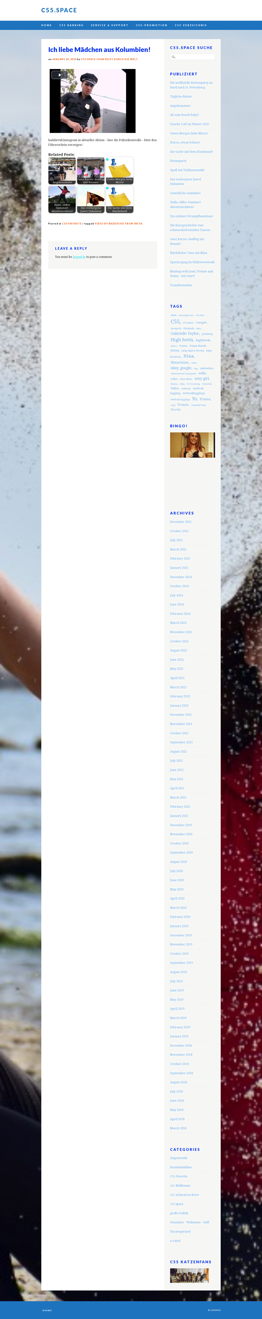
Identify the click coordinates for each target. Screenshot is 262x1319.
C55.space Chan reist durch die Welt (109, 59)
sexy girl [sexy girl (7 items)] (201, 378)
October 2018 (179, 1064)
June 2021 (177, 770)
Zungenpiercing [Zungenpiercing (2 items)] (198, 405)
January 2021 (179, 816)
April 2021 (177, 788)
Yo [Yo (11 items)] (194, 398)
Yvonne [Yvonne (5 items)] (183, 404)
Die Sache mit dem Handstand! (191, 151)
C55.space (59, 10)
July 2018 (176, 1091)
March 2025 (178, 549)
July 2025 (176, 540)
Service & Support (110, 25)
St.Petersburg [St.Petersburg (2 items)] (193, 384)
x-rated (175, 1241)
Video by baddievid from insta (118, 223)
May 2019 (176, 999)
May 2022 (176, 668)
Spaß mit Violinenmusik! (187, 170)
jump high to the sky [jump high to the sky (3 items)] (192, 350)
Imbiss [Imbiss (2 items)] (174, 346)
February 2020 (180, 917)
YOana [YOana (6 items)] (205, 399)
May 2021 (176, 779)
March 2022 (178, 687)
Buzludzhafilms (181, 1167)
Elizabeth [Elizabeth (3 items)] (188, 328)
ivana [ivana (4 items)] (183, 345)
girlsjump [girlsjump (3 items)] (207, 334)
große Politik (179, 1213)
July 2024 (176, 595)
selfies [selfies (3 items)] (174, 379)
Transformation (181, 285)
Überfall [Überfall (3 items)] (175, 409)
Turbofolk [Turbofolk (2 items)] (207, 384)
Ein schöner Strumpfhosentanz (191, 216)
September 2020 (181, 852)
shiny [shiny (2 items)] (182, 384)
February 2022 (180, 696)
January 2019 (179, 1036)
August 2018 (178, 1082)
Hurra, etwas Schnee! (185, 142)
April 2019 (177, 1008)
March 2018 (178, 1128)
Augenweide (179, 1158)
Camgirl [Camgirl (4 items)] (201, 322)
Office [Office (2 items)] (194, 363)
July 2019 (176, 981)
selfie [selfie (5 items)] (202, 373)
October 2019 (179, 953)
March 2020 (178, 907)
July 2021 (176, 760)
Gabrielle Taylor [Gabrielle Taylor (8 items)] (185, 333)
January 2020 (179, 926)
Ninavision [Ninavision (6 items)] (179, 362)
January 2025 (179, 568)
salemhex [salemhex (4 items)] (206, 368)
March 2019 (178, 1018)
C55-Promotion (152, 25)
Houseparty (178, 161)
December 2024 (181, 577)
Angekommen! (180, 106)
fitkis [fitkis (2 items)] (198, 328)
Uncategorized (180, 1231)
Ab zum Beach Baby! (184, 115)
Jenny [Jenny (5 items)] (175, 350)
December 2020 (181, 825)
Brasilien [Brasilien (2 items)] (200, 315)
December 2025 (181, 522)
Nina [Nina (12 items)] (188, 356)
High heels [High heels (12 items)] (182, 339)
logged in (79, 257)
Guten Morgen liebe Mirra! (189, 133)
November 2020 (181, 834)
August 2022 (178, 650)
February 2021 (180, 806)
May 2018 (176, 1110)
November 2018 (181, 1054)
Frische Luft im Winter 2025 (189, 124)
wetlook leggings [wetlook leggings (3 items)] (180, 399)
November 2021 (181, 724)
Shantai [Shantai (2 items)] (174, 384)
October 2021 (179, 733)
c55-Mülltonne (180, 1185)
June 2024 (177, 604)
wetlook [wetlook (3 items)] (185, 388)
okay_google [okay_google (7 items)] (181, 368)
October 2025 (179, 531)
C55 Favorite (72, 223)
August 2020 (178, 862)
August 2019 (178, 972)
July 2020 (176, 871)
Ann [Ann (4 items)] (173, 315)
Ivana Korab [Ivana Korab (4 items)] (198, 345)
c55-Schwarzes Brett (184, 1195)
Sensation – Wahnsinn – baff (189, 1222)
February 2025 (180, 558)
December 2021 (181, 714)
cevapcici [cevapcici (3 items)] (176, 328)
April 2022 (177, 678)
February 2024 (180, 613)
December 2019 (181, 935)
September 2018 (181, 1073)
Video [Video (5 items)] (175, 388)
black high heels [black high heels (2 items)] (186, 315)
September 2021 (181, 742)
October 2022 (179, 641)
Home (46, 25)
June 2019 (177, 990)
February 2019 (180, 1027)
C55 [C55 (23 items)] (175, 322)
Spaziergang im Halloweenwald (192, 262)
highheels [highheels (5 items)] (203, 340)
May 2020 (176, 889)
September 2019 (181, 963)
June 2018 (177, 1100)
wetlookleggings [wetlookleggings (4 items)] (194, 393)
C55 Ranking (71, 25)
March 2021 (178, 797)
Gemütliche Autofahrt (185, 193)
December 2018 (181, 1045)
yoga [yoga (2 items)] (173, 405)
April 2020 (177, 898)
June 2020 (177, 880)
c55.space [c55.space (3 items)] (188, 322)
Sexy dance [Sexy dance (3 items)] (186, 379)
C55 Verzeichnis (191, 25)
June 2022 (177, 659)
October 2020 (179, 843)
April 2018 (177, 1119)
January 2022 (179, 705)
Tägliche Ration (181, 96)
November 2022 (181, 632)
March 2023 (178, 623)
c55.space (176, 1204)
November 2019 (181, 944)
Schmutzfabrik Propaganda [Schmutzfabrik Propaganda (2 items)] (183, 373)
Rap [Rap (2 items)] (196, 368)
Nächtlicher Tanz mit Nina (188, 253)
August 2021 (178, 751)
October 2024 (179, 586)
